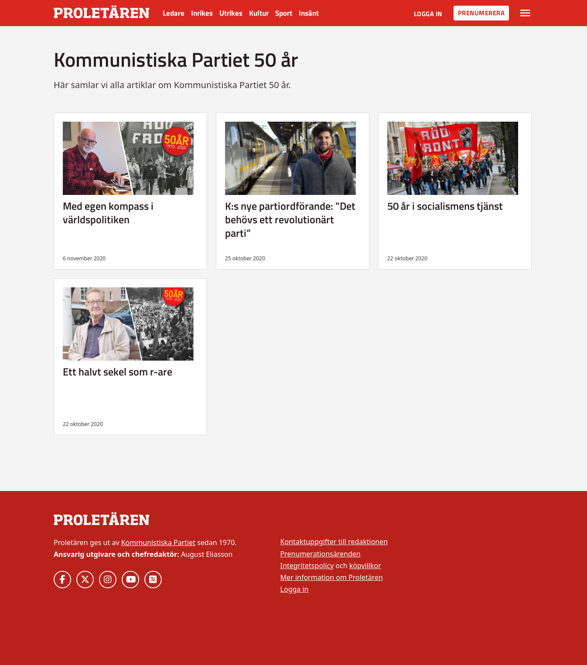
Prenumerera (481, 13)
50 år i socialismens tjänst (445, 206)
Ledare (173, 13)
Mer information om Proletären (331, 577)
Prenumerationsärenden (320, 554)
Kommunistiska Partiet (158, 542)
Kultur (259, 13)
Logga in (428, 14)
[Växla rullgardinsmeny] (525, 13)
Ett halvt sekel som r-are (117, 371)
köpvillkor (365, 565)
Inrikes (202, 13)
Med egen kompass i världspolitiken (108, 212)
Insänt (309, 13)
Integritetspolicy (307, 565)
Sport (283, 13)
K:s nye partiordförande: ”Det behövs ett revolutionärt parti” (290, 219)
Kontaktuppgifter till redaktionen (334, 541)
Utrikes (230, 13)
